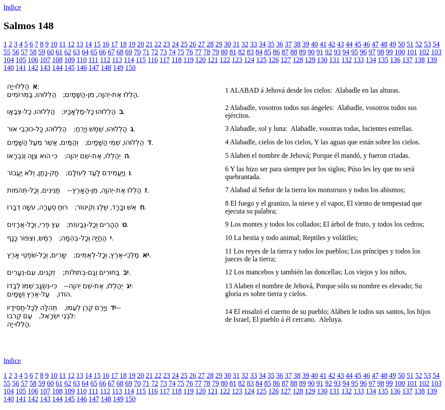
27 (201, 44)
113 (117, 59)
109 (69, 59)
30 (227, 44)
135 (383, 59)
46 (366, 44)
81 (232, 52)
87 (285, 52)
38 (296, 44)
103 (436, 52)
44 (348, 44)
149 (118, 67)
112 (105, 59)
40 (314, 44)
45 (357, 44)
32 (244, 44)
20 (140, 44)
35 (270, 44)
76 (189, 52)
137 (407, 59)
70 (137, 52)
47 (375, 44)
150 (130, 67)
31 (235, 44)
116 (153, 59)
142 (33, 67)
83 (250, 52)
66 (102, 52)
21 (149, 44)
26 (192, 44)
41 (322, 44)
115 (141, 59)
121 (212, 59)
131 (334, 59)
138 (419, 59)
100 (400, 52)
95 (354, 52)
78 (206, 52)
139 (431, 59)
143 (45, 67)
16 (105, 44)
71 (146, 52)
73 (163, 52)
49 (392, 44)
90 (311, 52)
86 (276, 52)
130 (322, 59)
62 (67, 52)
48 (383, 44)
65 (93, 52)
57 (24, 52)
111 (93, 59)
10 (53, 44)
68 (119, 52)
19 (131, 44)
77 (198, 52)
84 (259, 52)
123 (237, 59)
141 (21, 67)
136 (395, 59)
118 (177, 59)
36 (279, 44)
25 (183, 44)
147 (94, 67)
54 (435, 44)
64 (85, 52)
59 (41, 52)
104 (8, 59)
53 (427, 44)
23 (166, 44)
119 (188, 59)
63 (76, 52)
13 (79, 44)
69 (128, 52)
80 (224, 52)
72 (154, 52)
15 (96, 44)
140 (8, 67)
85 (267, 52)
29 (218, 44)
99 (389, 52)
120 (200, 59)
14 (88, 44)
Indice (12, 7)
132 (346, 59)
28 (209, 44)
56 (15, 52)
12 (70, 44)
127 (285, 59)
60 (50, 52)
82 (241, 52)
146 (81, 67)
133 (358, 59)
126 (273, 59)
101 (412, 52)
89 (302, 52)
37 (288, 44)
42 (331, 44)
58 (33, 52)
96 (363, 52)
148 (106, 67)
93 (337, 52)
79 (215, 52)
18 (123, 44)
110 (81, 59)
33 (253, 44)
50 (401, 44)
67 (111, 52)
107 (45, 59)
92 (328, 52)
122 (224, 59)
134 (370, 59)
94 (345, 52)
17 (114, 44)
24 (175, 44)
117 (164, 59)
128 (297, 59)
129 (310, 59)
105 (21, 59)
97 (372, 52)
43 (340, 44)
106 (33, 59)
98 (380, 52)
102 (424, 52)
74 (172, 52)
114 (129, 59)
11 (62, 44)
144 (57, 67)
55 (6, 52)
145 (69, 67)
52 (418, 44)
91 (319, 52)
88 (293, 52)
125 (261, 59)
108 (57, 59)
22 (157, 44)
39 (305, 44)
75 (180, 52)
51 (409, 44)
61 (59, 52)
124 (249, 59)
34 (262, 44)
